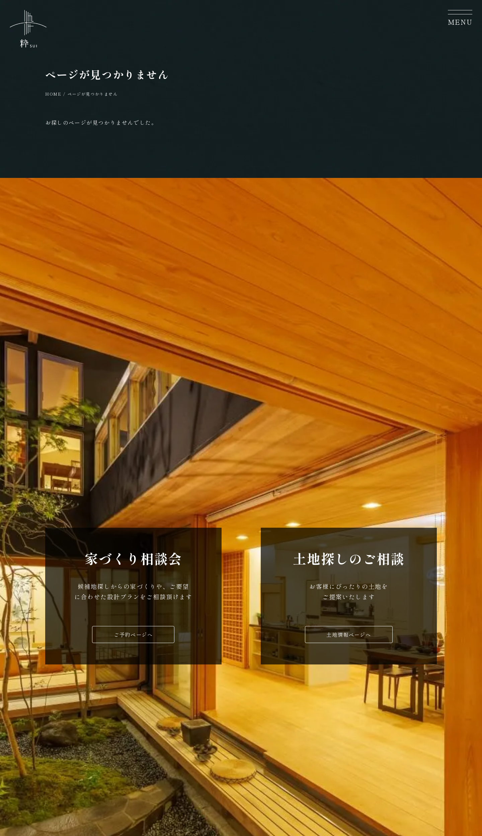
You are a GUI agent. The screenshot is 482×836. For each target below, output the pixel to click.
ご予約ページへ (133, 636)
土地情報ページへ (348, 636)
